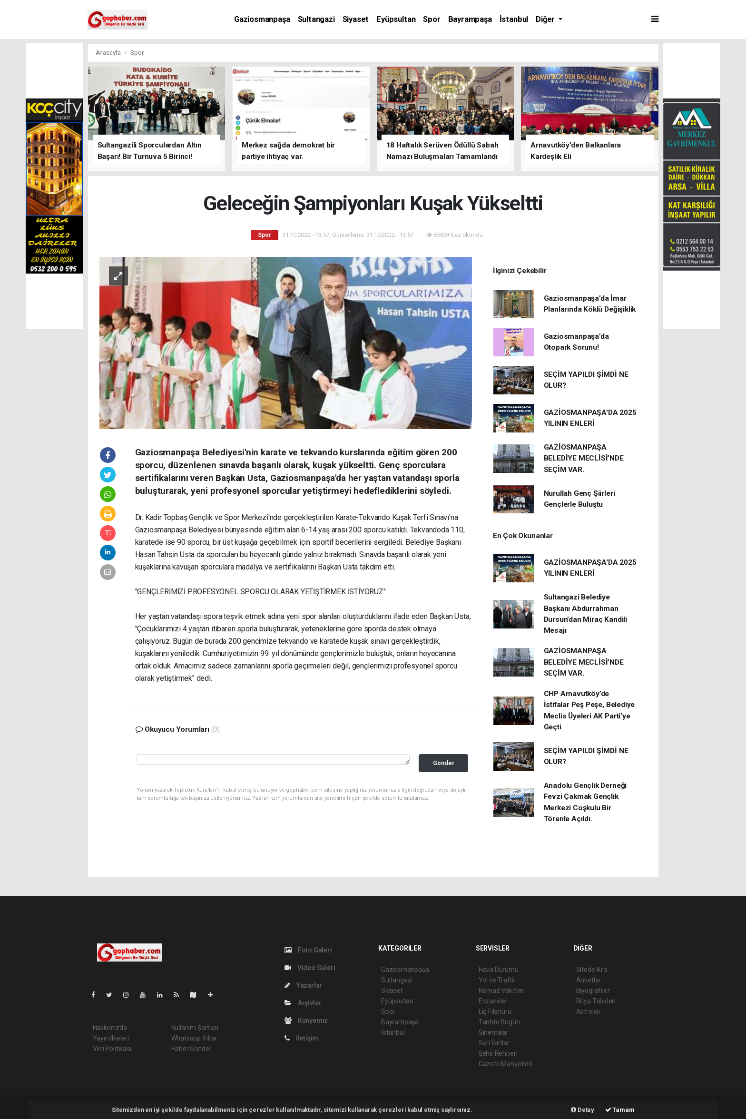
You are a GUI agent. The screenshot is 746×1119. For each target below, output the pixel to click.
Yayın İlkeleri (111, 1038)
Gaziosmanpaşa (262, 19)
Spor (431, 19)
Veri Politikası (112, 1048)
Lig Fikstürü (495, 1011)
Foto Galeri (308, 950)
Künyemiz (306, 1020)
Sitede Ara (591, 969)
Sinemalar (494, 1032)
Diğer (546, 19)
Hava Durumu (499, 969)
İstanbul (514, 19)
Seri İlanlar (494, 1043)
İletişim (301, 1038)
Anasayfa (109, 52)
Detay (582, 1109)
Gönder (443, 762)
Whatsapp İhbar (194, 1038)
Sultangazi (316, 19)
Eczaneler (493, 1001)
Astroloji (588, 1011)
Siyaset (356, 19)
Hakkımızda (110, 1027)
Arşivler (303, 1003)
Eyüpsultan (395, 19)
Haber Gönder (191, 1048)
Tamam (620, 1109)
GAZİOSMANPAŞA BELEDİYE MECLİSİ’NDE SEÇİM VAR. (584, 458)
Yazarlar (303, 985)
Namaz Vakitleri (502, 990)
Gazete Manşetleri (505, 1064)
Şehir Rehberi (498, 1053)
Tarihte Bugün (499, 1022)
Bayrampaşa (470, 19)
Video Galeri (310, 968)
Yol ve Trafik (497, 980)
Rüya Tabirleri (596, 1001)
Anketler (588, 980)
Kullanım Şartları (194, 1027)
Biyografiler (593, 990)
